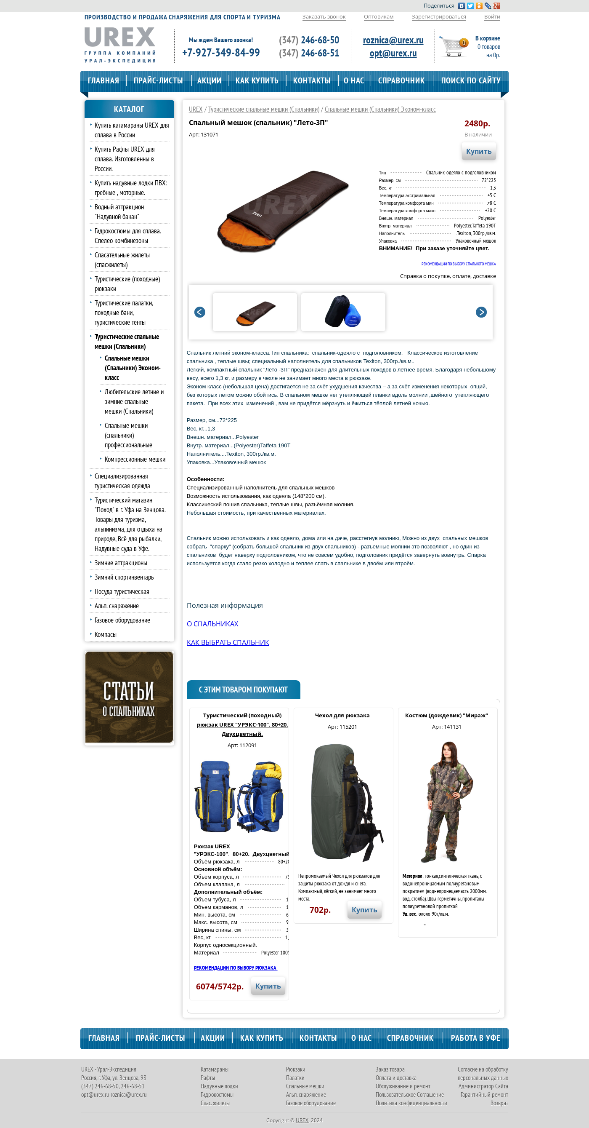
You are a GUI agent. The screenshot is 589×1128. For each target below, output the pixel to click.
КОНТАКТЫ (312, 80)
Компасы (106, 634)
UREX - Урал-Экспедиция (108, 1069)
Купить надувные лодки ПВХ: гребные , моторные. (131, 187)
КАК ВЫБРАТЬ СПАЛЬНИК (228, 642)
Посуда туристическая (122, 591)
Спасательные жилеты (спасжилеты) (122, 259)
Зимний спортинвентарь (124, 577)
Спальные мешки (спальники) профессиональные (128, 434)
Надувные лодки (219, 1086)
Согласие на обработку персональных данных (483, 1073)
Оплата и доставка (396, 1078)
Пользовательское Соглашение (410, 1095)
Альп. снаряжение (117, 605)
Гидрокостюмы (217, 1095)
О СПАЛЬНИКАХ (212, 623)
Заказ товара (390, 1069)
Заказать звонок (324, 16)
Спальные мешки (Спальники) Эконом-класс (380, 109)
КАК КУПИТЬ (257, 80)
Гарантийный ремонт (484, 1095)
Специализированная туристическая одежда (122, 480)
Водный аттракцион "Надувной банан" (119, 211)
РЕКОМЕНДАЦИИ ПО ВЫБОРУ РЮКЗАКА (236, 967)
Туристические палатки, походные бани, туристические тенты (124, 312)
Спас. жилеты (215, 1103)
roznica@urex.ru (393, 39)
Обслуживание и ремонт (403, 1086)
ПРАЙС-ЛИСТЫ (158, 80)
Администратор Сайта (483, 1086)
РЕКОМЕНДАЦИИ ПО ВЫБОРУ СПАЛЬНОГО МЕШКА (459, 264)
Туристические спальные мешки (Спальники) (263, 109)
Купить (479, 151)
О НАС (354, 80)
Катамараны (214, 1069)
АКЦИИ (209, 80)
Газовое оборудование (122, 620)
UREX (196, 109)
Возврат (499, 1103)
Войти (492, 16)
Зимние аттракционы (121, 562)
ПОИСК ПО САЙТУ (471, 80)
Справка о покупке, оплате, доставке (448, 276)
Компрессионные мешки (135, 459)
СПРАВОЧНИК (401, 80)
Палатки (295, 1078)
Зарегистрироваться (439, 16)
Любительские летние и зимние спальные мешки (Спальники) (134, 401)
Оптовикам (379, 16)
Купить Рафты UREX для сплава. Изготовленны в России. (125, 158)
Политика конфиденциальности (411, 1103)
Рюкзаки (295, 1069)
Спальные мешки (305, 1086)
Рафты (208, 1078)
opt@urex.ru (393, 52)
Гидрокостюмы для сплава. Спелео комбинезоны (128, 235)
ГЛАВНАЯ (103, 80)
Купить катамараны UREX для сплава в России (132, 129)
